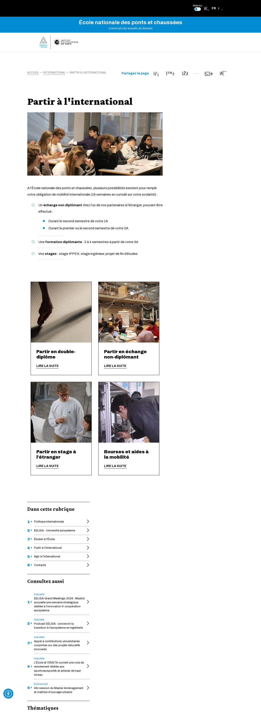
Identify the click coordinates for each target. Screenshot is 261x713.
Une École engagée (102, 594)
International (44, 323)
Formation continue (136, 573)
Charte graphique (134, 600)
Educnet (94, 587)
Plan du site (170, 610)
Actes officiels (98, 573)
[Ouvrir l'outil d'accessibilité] (8, 694)
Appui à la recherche (102, 612)
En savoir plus (130, 529)
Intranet (93, 630)
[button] (217, 8)
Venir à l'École (97, 618)
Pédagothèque (133, 594)
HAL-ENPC (96, 580)
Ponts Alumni (131, 612)
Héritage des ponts (136, 587)
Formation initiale (47, 315)
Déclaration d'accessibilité (181, 573)
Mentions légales (174, 602)
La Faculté (129, 580)
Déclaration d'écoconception (183, 581)
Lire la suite (118, 366)
